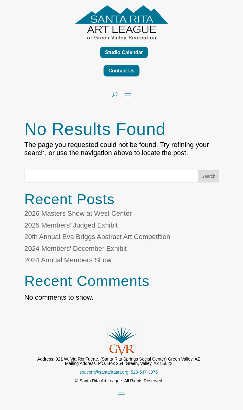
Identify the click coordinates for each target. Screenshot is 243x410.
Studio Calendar (124, 52)
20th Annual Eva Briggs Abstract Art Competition (97, 237)
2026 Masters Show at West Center (78, 213)
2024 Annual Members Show (67, 260)
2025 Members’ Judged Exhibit (70, 225)
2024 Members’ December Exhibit (75, 248)
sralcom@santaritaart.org (104, 372)
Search (208, 176)
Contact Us (121, 70)
